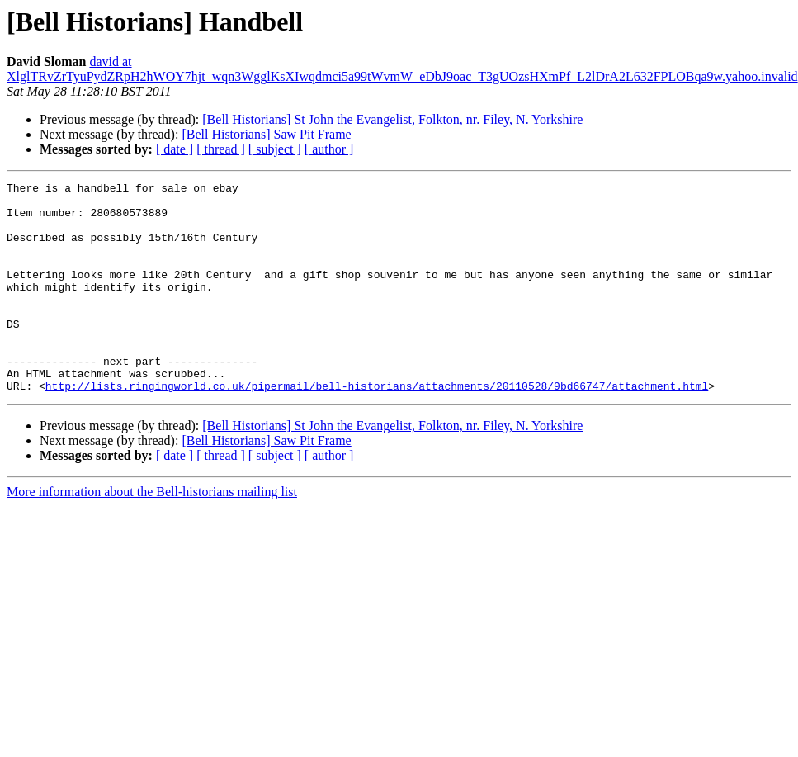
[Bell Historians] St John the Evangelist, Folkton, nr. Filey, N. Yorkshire (392, 119)
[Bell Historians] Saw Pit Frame (266, 134)
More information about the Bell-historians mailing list (152, 534)
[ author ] (329, 149)
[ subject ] (274, 149)
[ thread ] (220, 149)
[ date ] (174, 149)
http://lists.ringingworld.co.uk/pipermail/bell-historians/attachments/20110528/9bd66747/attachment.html (376, 427)
